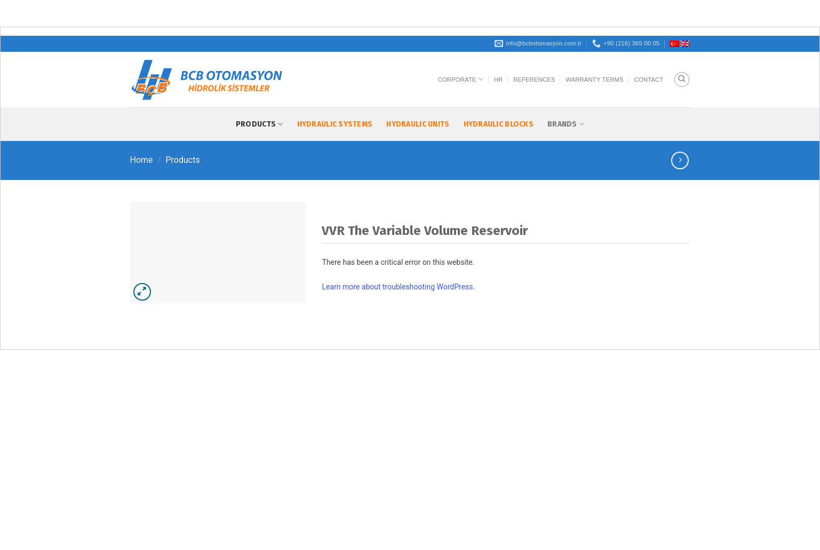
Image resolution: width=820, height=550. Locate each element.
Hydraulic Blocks (499, 124)
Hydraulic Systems (335, 124)
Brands (565, 124)
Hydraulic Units (417, 124)
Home (141, 160)
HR (498, 79)
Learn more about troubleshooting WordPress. (398, 286)
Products (259, 124)
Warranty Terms (595, 79)
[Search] (681, 79)
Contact (648, 79)
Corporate (460, 79)
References (534, 79)
